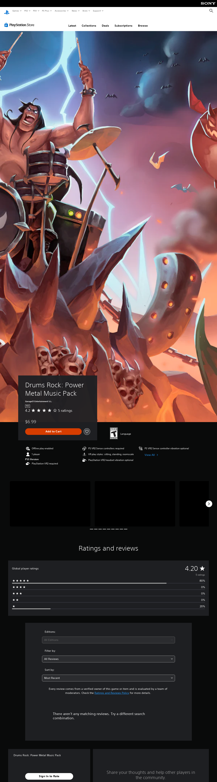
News (74, 10)
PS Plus (45, 10)
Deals (105, 22)
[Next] (209, 500)
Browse (143, 22)
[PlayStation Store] (20, 21)
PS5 (26, 10)
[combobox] (108, 636)
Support (97, 10)
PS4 (35, 10)
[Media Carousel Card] (50, 500)
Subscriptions (123, 22)
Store (84, 10)
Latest (72, 22)
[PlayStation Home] (6, 11)
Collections (89, 22)
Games (15, 10)
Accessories (60, 10)
